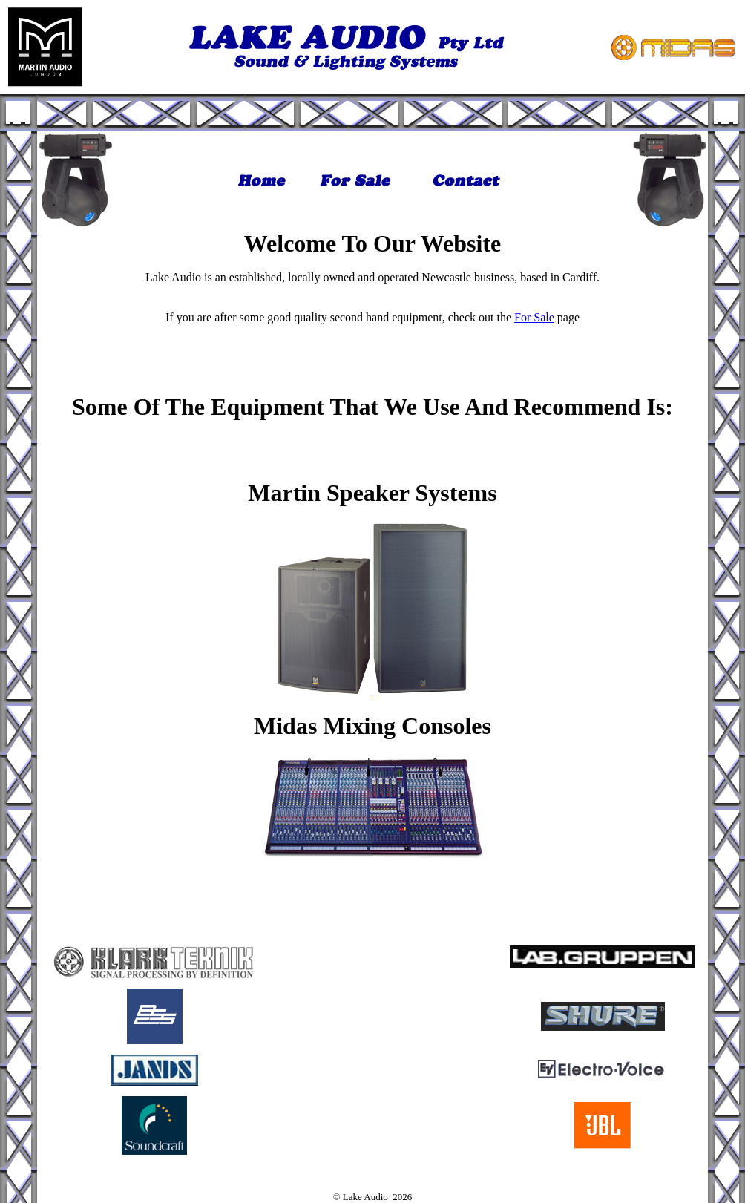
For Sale (534, 317)
